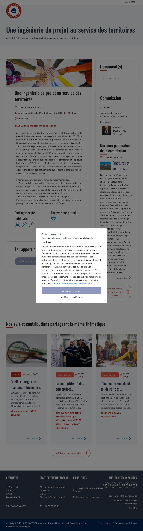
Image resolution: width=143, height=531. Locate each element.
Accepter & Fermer (71, 290)
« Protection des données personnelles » (72, 283)
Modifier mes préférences (72, 297)
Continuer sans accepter (52, 234)
